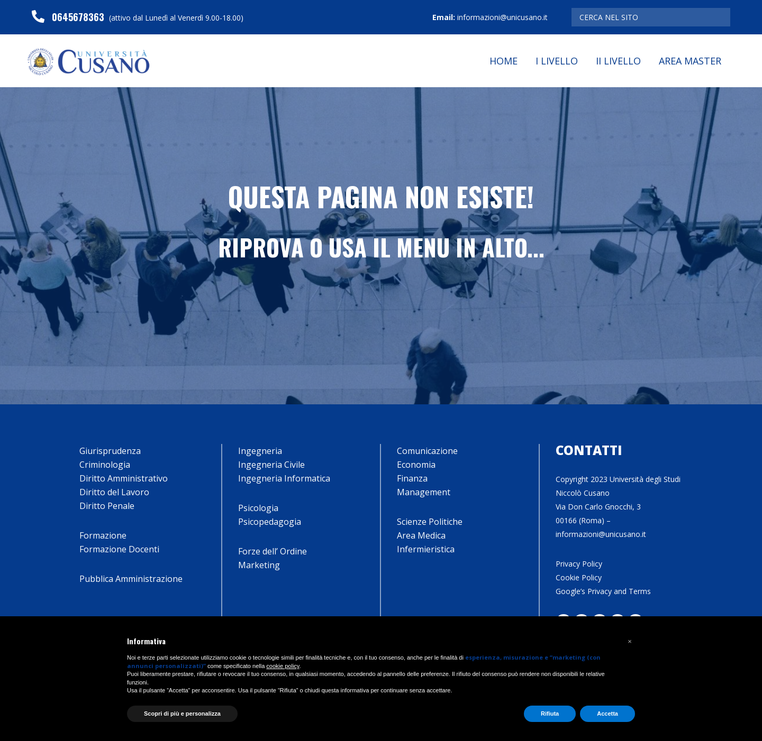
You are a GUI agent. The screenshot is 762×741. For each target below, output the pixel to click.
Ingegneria (260, 451)
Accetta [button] (607, 713)
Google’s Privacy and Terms (603, 591)
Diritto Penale (106, 506)
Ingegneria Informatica (284, 478)
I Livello (557, 60)
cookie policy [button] (282, 666)
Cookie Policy (579, 577)
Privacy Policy (579, 564)
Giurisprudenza (110, 451)
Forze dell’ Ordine (272, 551)
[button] (629, 641)
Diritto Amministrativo (123, 478)
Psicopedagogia (269, 521)
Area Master (690, 60)
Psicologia (258, 508)
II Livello (618, 60)
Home (503, 60)
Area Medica (421, 535)
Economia (416, 464)
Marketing (259, 565)
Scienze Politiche (429, 521)
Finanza (412, 478)
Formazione (102, 535)
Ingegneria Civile (271, 464)
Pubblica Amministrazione (131, 579)
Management (423, 492)
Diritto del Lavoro (114, 492)
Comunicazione (427, 451)
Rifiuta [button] (550, 713)
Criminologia (104, 464)
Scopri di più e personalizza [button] (182, 713)
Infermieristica (426, 549)
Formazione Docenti (119, 549)
